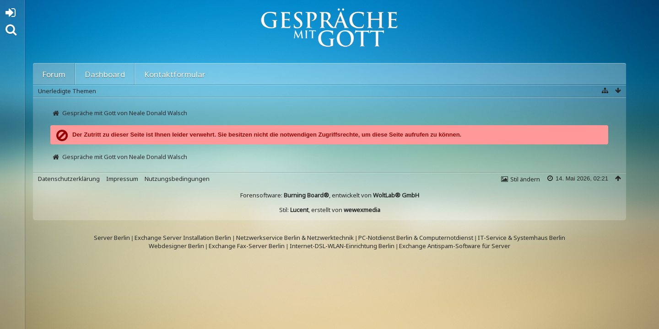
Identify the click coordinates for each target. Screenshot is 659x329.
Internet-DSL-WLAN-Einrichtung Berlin (342, 246)
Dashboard (105, 74)
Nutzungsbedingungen (177, 179)
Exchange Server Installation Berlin (183, 237)
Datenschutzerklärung (69, 179)
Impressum (122, 179)
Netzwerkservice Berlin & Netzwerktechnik (295, 237)
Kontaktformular (174, 74)
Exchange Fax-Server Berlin (247, 246)
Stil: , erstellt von (329, 210)
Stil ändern (525, 179)
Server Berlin (112, 237)
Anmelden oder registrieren (13, 14)
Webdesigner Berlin (176, 246)
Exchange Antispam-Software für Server (454, 246)
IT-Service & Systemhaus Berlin (521, 237)
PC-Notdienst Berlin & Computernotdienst (416, 237)
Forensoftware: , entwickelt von (329, 195)
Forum (53, 74)
